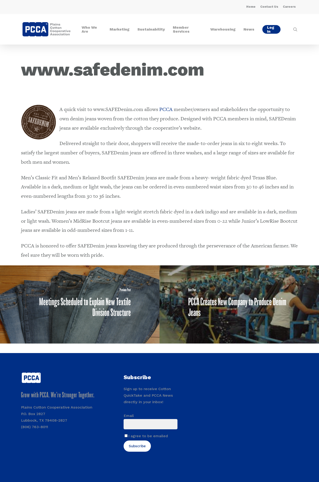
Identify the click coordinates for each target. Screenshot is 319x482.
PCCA (166, 109)
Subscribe (137, 446)
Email (129, 415)
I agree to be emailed (148, 436)
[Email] (151, 424)
